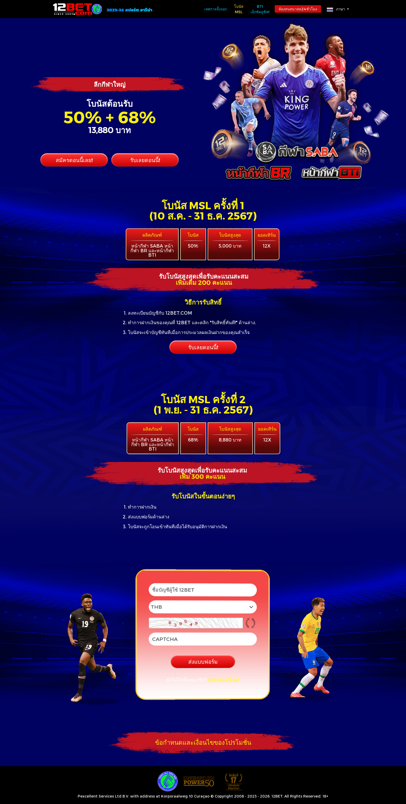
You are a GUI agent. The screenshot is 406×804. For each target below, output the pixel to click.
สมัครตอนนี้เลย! (74, 160)
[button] (338, 9)
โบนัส (238, 9)
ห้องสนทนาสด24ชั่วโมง (298, 9)
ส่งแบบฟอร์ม (203, 661)
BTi (260, 9)
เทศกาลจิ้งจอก (215, 9)
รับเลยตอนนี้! (145, 160)
